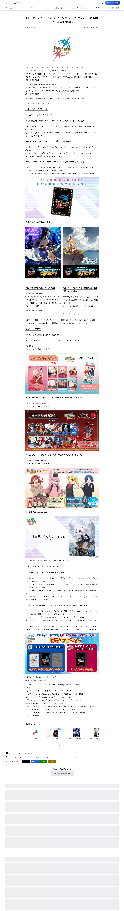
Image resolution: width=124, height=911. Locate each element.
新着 (6, 8)
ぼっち (59, 757)
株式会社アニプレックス (91, 28)
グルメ (68, 8)
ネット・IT (75, 8)
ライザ (64, 757)
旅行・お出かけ (59, 8)
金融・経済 (110, 8)
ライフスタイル (101, 8)
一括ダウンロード (62, 745)
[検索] (102, 3)
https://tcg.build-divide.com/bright (69, 685)
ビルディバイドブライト (48, 757)
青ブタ (78, 757)
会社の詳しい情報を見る (62, 773)
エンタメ (19, 8)
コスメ (92, 8)
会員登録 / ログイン (113, 2)
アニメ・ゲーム (36, 8)
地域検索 (12, 8)
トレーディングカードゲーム (31, 757)
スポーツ (26, 8)
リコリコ (71, 757)
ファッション (84, 8)
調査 (117, 8)
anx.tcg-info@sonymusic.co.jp (35, 680)
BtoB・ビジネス (47, 8)
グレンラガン (18, 757)
